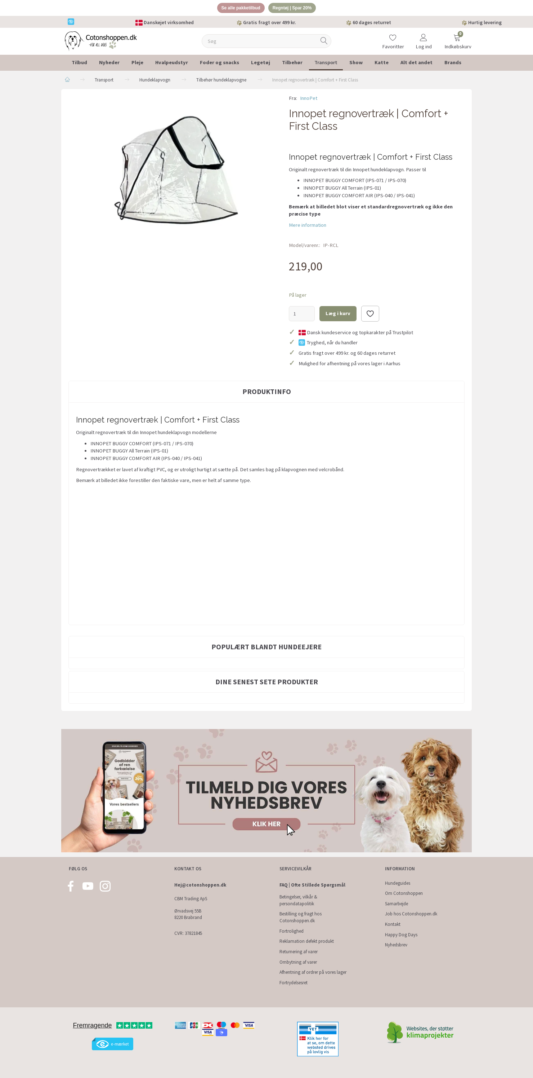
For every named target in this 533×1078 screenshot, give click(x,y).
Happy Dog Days (401, 935)
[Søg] (324, 42)
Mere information (307, 226)
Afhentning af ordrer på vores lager (312, 972)
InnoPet (308, 99)
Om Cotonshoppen (404, 894)
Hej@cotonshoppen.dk (200, 885)
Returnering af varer (298, 952)
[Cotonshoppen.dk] (101, 41)
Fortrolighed (291, 931)
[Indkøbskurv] (457, 37)
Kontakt (392, 924)
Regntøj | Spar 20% (294, 8)
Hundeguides (397, 883)
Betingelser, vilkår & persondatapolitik (298, 900)
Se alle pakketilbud (239, 8)
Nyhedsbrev (396, 945)
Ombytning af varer (298, 962)
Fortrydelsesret (293, 983)
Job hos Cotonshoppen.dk (411, 914)
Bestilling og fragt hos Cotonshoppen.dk (300, 917)
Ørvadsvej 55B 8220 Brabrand (188, 914)
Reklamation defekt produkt (306, 941)
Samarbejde (396, 904)
